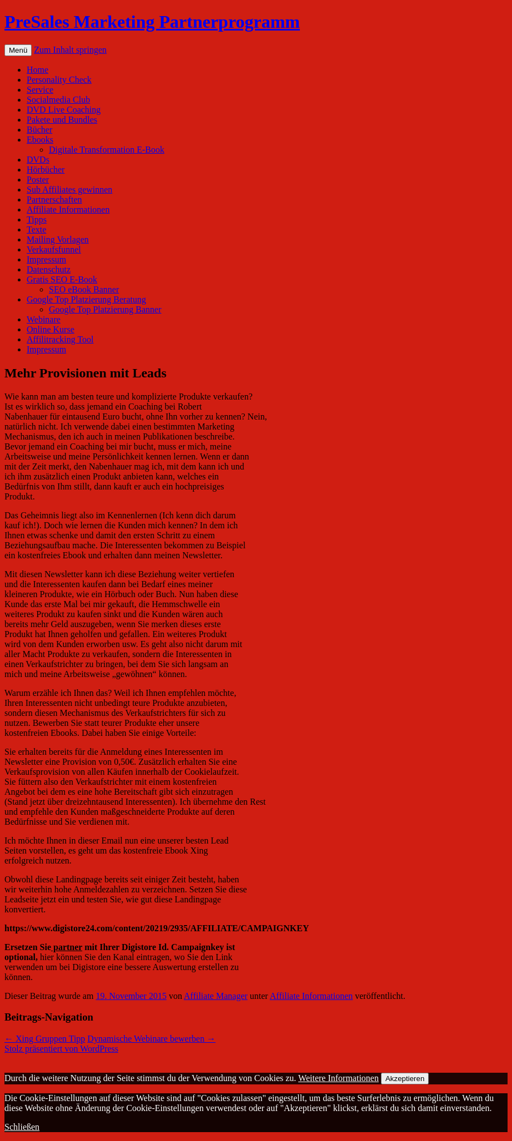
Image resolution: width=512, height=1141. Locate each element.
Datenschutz (49, 269)
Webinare (44, 319)
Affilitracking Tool (60, 339)
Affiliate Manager (216, 996)
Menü (18, 50)
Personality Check (59, 79)
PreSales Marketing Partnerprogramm (152, 22)
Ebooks (40, 139)
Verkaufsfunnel (54, 249)
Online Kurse (50, 329)
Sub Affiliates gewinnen (69, 189)
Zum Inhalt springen (70, 49)
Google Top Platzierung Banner (105, 309)
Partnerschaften (54, 199)
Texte (36, 229)
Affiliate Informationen (68, 209)
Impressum (46, 259)
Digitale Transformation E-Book (106, 149)
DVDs (38, 159)
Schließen (21, 1127)
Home (37, 69)
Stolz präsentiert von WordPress (61, 1048)
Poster (38, 179)
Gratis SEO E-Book (62, 279)
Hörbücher (45, 169)
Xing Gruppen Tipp (44, 1038)
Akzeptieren (404, 1078)
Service (40, 89)
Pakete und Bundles (62, 119)
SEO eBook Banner (84, 289)
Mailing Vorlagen (58, 239)
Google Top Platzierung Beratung (86, 299)
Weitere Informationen (338, 1078)
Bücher (39, 129)
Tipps (37, 219)
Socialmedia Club (58, 99)
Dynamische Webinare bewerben (151, 1038)
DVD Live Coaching (64, 109)
